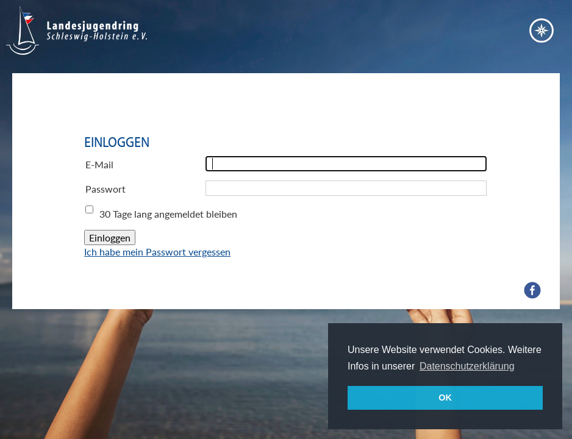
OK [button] (445, 397)
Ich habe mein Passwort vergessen (157, 251)
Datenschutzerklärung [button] (467, 366)
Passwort (105, 189)
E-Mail (99, 164)
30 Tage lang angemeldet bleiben (168, 214)
